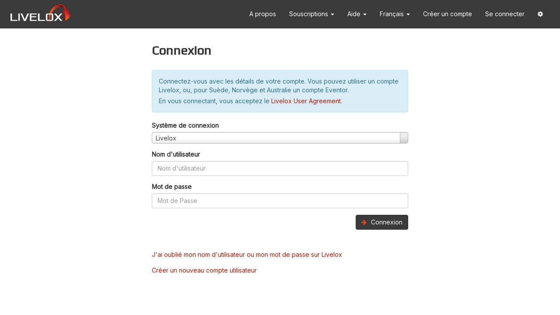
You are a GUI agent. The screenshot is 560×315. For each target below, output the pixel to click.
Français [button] (395, 14)
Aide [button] (357, 14)
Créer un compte (447, 14)
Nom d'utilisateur (176, 154)
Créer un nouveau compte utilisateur (204, 270)
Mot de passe (172, 186)
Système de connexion (185, 125)
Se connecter (505, 14)
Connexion (381, 222)
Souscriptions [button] (311, 14)
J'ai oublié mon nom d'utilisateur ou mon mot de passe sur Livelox (247, 254)
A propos (262, 14)
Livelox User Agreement (306, 101)
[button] (540, 14)
